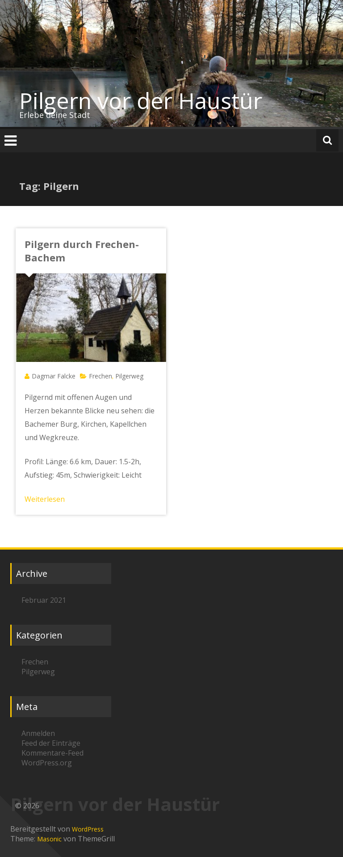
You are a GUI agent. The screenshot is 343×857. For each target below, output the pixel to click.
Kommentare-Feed (52, 753)
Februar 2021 (43, 600)
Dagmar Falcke (53, 376)
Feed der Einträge (50, 743)
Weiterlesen (45, 499)
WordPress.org (46, 763)
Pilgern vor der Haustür (140, 100)
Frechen (100, 376)
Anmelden (38, 733)
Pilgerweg (129, 376)
